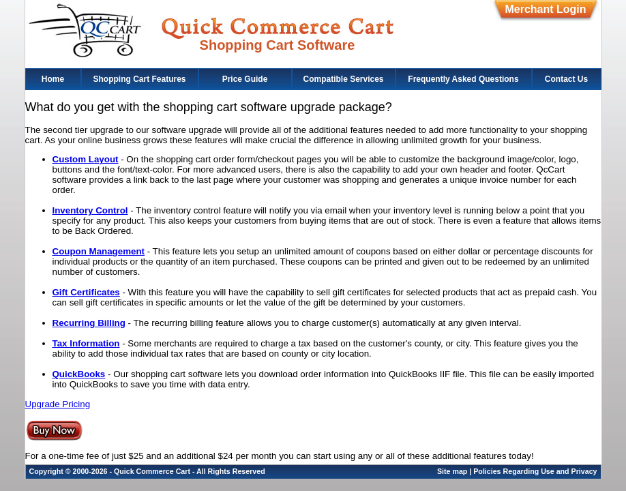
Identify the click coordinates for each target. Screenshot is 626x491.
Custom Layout (86, 159)
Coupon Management (99, 251)
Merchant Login (545, 9)
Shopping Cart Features (139, 79)
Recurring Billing (89, 323)
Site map (452, 471)
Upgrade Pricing (58, 404)
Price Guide (245, 79)
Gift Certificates (86, 292)
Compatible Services (343, 79)
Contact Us (566, 79)
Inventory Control (90, 210)
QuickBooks (79, 374)
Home (53, 79)
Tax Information (86, 343)
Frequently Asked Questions (463, 79)
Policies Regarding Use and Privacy (535, 471)
